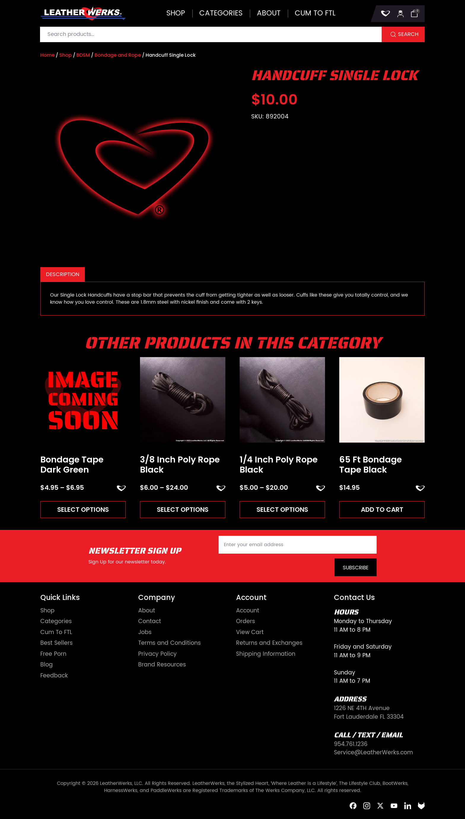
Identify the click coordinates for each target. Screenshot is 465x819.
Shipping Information (265, 654)
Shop (175, 13)
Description (62, 274)
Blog (46, 665)
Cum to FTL (315, 13)
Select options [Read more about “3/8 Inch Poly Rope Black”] (183, 509)
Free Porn (53, 654)
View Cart (250, 633)
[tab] (62, 274)
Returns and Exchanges (269, 643)
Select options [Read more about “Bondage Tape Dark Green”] (83, 509)
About (269, 13)
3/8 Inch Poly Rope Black (180, 464)
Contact (149, 622)
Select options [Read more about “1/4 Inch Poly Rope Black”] (282, 509)
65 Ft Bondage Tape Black (370, 464)
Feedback (54, 676)
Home (47, 55)
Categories (221, 13)
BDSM (83, 55)
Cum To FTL (56, 633)
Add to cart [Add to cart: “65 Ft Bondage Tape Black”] (382, 509)
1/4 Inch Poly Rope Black (279, 464)
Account (247, 611)
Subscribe (356, 568)
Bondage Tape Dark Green (71, 464)
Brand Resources (162, 665)
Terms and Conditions (169, 643)
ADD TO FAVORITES (121, 488)
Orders (245, 622)
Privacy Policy (157, 654)
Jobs (145, 633)
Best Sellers (56, 643)
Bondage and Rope (118, 55)
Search (408, 34)
